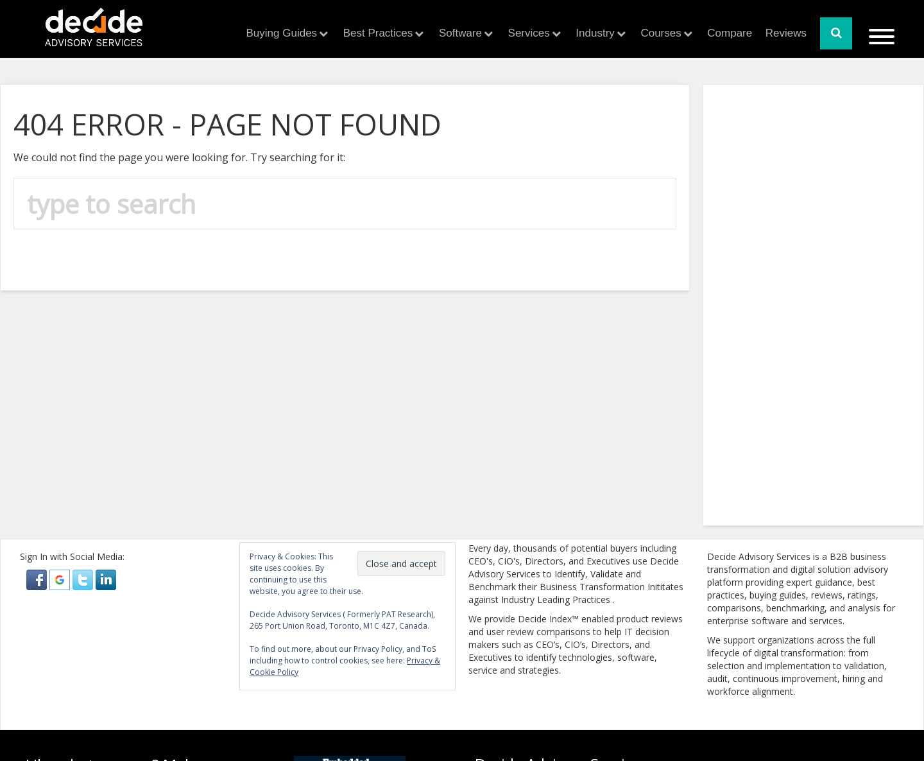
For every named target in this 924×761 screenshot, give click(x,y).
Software (460, 33)
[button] (37, 579)
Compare (729, 33)
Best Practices (378, 33)
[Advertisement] (106, 310)
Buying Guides (282, 33)
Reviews (786, 33)
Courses (660, 33)
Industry (595, 33)
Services (529, 33)
